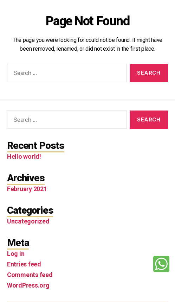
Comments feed (30, 274)
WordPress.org (28, 285)
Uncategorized (28, 221)
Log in (15, 253)
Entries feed (24, 264)
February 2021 (27, 189)
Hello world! (24, 156)
